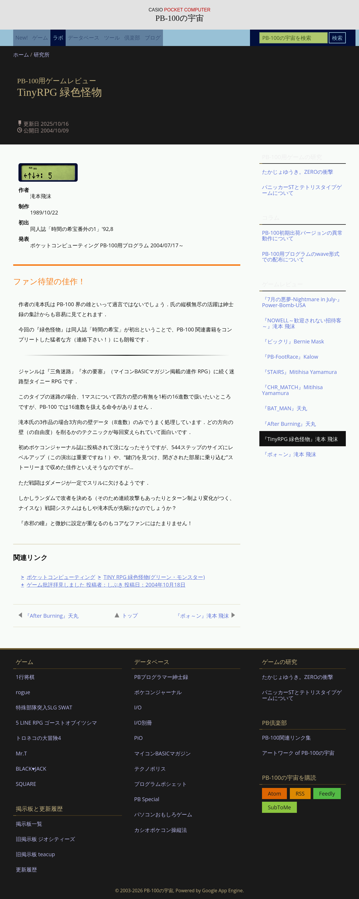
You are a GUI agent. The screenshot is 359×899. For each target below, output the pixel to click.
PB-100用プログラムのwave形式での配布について (300, 256)
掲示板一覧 (29, 823)
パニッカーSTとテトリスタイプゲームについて (302, 189)
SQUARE (26, 783)
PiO (138, 737)
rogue (23, 692)
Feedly (327, 793)
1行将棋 (25, 676)
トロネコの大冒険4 (38, 737)
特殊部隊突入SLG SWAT (44, 707)
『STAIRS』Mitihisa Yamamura (299, 371)
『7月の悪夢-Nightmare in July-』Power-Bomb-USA (302, 302)
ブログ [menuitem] (153, 37)
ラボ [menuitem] (58, 37)
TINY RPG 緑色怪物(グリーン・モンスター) (154, 576)
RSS (300, 793)
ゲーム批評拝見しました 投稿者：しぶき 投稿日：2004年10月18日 (106, 584)
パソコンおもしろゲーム (163, 814)
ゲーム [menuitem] (40, 37)
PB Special (146, 799)
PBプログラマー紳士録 (161, 676)
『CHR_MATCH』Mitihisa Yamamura (292, 390)
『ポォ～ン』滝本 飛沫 (205, 615)
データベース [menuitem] (83, 37)
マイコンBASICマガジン (162, 753)
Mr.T (21, 753)
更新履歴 (26, 869)
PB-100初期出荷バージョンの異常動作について (302, 235)
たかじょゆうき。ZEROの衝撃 (297, 171)
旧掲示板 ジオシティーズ (45, 838)
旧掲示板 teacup (35, 854)
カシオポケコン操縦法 (160, 829)
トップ (126, 615)
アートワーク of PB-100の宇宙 (298, 752)
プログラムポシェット (160, 783)
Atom (274, 793)
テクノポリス (150, 768)
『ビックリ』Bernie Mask (293, 341)
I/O (138, 707)
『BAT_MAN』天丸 (284, 408)
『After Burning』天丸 (48, 615)
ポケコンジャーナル (158, 692)
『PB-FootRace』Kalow (290, 356)
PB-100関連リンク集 (286, 737)
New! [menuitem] (21, 37)
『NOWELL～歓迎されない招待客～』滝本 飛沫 (301, 323)
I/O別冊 (143, 722)
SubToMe (279, 807)
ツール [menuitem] (112, 37)
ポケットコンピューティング (61, 576)
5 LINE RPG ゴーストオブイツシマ (56, 722)
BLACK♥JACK (31, 768)
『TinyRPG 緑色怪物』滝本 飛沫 (300, 438)
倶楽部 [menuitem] (132, 37)
